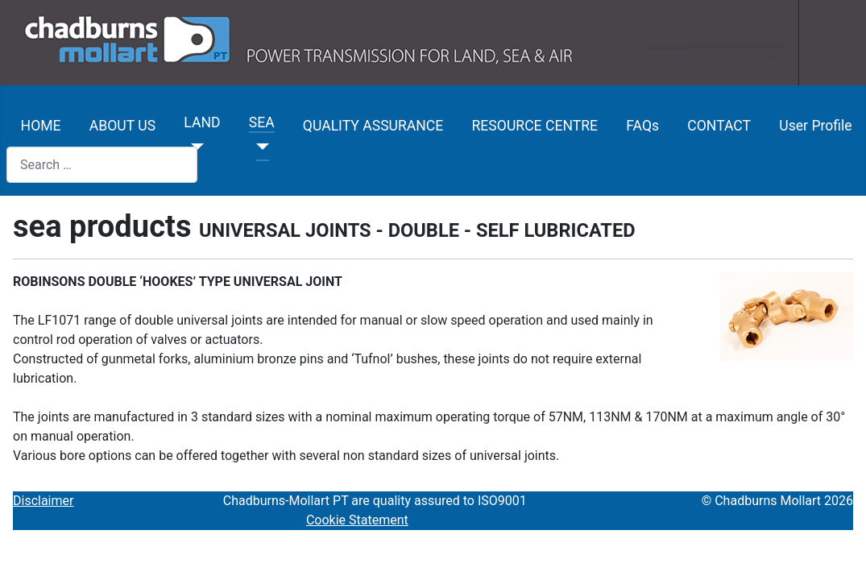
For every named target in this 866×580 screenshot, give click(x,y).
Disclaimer (43, 500)
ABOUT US (122, 126)
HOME (41, 126)
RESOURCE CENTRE (535, 126)
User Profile (815, 126)
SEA (262, 122)
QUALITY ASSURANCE (373, 126)
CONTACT (719, 126)
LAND (202, 122)
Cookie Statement (357, 520)
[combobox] (101, 165)
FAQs (642, 126)
